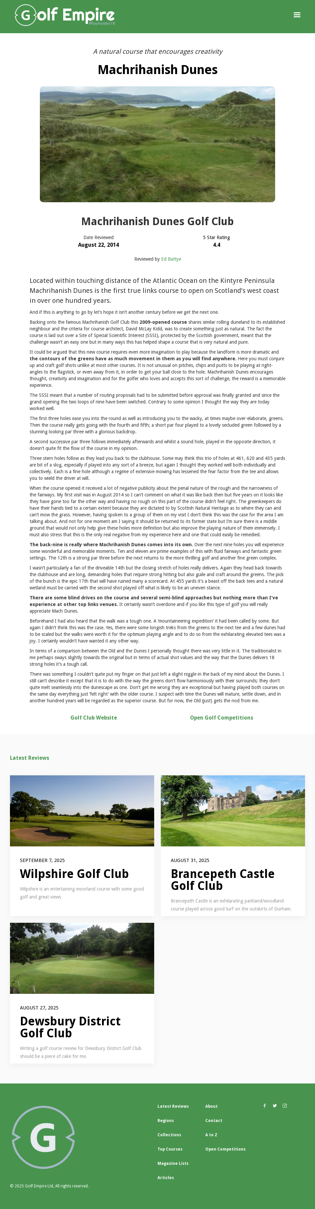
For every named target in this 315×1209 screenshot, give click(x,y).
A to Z (211, 1135)
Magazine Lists (173, 1163)
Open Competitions (225, 1149)
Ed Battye (171, 259)
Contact (213, 1120)
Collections (169, 1135)
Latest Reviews (29, 758)
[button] (297, 15)
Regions (166, 1120)
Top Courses (170, 1149)
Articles (166, 1177)
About (211, 1106)
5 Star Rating (216, 237)
